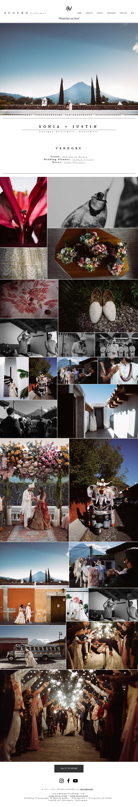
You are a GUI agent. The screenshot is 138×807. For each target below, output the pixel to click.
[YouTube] (75, 781)
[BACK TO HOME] (69, 768)
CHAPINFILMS (86, 789)
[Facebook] (68, 781)
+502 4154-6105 (79, 796)
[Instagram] (61, 781)
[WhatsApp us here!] (69, 18)
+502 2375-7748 (58, 796)
